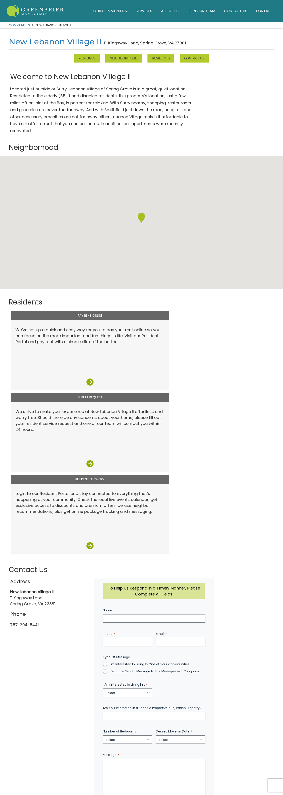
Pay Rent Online (53, 301)
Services (144, 10)
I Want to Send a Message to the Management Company (164, 485)
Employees (219, 763)
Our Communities (110, 10)
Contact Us (235, 10)
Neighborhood (124, 58)
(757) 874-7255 (140, 753)
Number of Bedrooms (131, 545)
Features (87, 58)
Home (60, 763)
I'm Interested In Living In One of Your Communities (159, 478)
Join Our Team (201, 10)
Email (192, 447)
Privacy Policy (172, 774)
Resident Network (230, 301)
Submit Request (141, 301)
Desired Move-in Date (205, 545)
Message (121, 568)
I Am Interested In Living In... (135, 498)
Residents (161, 58)
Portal (263, 10)
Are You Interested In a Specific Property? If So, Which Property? (162, 521)
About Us (170, 10)
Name (119, 424)
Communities (19, 25)
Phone (119, 447)
